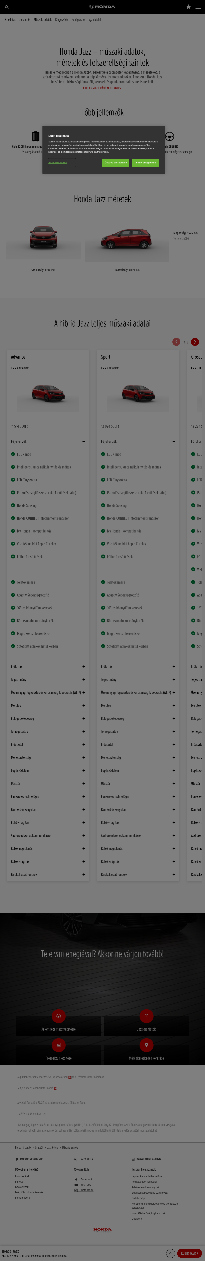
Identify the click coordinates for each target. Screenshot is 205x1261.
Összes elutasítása (116, 162)
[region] (103, 150)
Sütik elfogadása (146, 162)
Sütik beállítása (57, 162)
